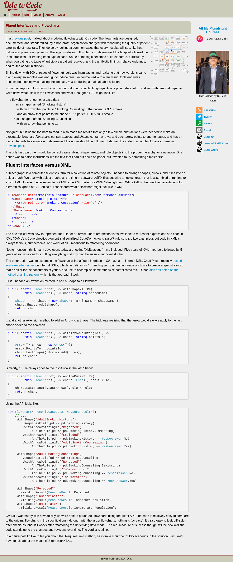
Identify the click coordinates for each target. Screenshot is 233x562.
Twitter (204, 116)
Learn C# (205, 136)
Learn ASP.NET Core (212, 143)
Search (204, 123)
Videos (37, 15)
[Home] (6, 14)
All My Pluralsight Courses (212, 33)
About (61, 15)
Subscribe (206, 110)
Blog (27, 15)
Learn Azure (207, 149)
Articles (16, 15)
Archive (49, 15)
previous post (21, 38)
